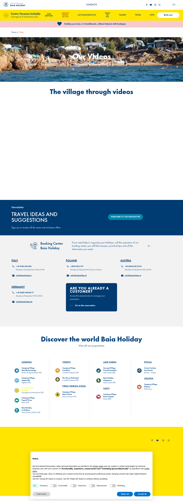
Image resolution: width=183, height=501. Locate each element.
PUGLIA (148, 365)
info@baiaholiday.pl (78, 281)
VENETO (66, 365)
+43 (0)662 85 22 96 (133, 272)
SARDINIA (27, 365)
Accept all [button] (142, 494)
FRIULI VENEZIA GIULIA (74, 388)
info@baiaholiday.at (133, 281)
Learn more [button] (41, 494)
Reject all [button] (125, 494)
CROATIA (148, 381)
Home (14, 32)
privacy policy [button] (98, 466)
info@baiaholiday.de (24, 307)
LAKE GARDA (109, 365)
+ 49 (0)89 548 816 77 (25, 298)
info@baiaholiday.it (24, 281)
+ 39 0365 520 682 (23, 272)
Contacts (91, 5)
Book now (168, 15)
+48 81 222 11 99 (76, 272)
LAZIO (106, 391)
